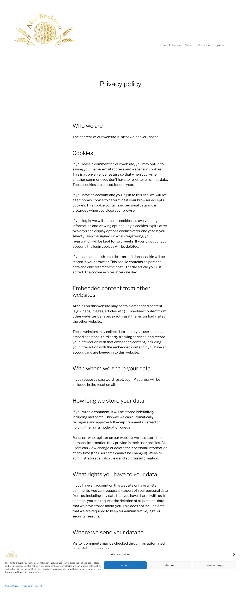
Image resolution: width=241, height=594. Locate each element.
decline (169, 565)
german (220, 45)
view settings (214, 565)
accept (125, 565)
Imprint (38, 586)
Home (162, 45)
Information (205, 45)
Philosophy (175, 45)
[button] (234, 554)
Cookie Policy (11, 586)
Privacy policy (26, 586)
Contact (188, 45)
